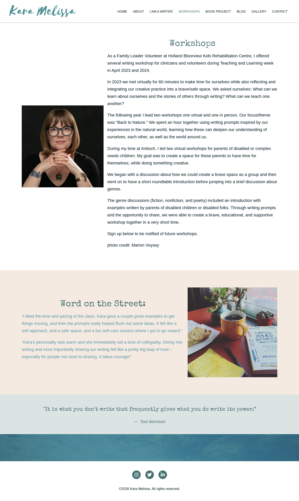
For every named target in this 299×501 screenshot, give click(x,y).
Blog (241, 11)
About (138, 11)
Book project (218, 11)
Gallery (259, 11)
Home (122, 11)
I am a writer (161, 11)
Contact (280, 11)
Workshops (189, 11)
